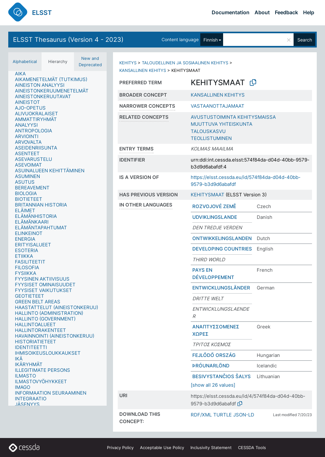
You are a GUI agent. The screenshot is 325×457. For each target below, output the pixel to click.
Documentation (230, 12)
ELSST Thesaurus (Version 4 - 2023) (68, 39)
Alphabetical (25, 61)
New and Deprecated (90, 61)
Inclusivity (211, 447)
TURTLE (222, 415)
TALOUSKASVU (208, 131)
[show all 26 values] (213, 385)
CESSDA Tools (252, 447)
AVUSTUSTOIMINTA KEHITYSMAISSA (233, 117)
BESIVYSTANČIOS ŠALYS (221, 376)
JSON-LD (243, 415)
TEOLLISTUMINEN (211, 138)
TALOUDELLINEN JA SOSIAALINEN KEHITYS (185, 62)
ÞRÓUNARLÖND (210, 366)
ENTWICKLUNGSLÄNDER (221, 288)
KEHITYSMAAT (207, 195)
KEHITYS (127, 62)
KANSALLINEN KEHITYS (142, 70)
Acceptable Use (162, 447)
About (262, 12)
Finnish (210, 39)
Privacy (120, 447)
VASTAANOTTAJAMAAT (217, 106)
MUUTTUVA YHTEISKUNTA (221, 124)
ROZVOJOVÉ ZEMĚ (214, 206)
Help (308, 12)
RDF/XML (201, 415)
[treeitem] (23, 74)
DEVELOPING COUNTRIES (222, 249)
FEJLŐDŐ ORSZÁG (213, 355)
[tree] (57, 238)
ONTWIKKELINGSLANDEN (222, 238)
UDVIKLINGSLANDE (214, 217)
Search (304, 39)
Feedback (286, 12)
